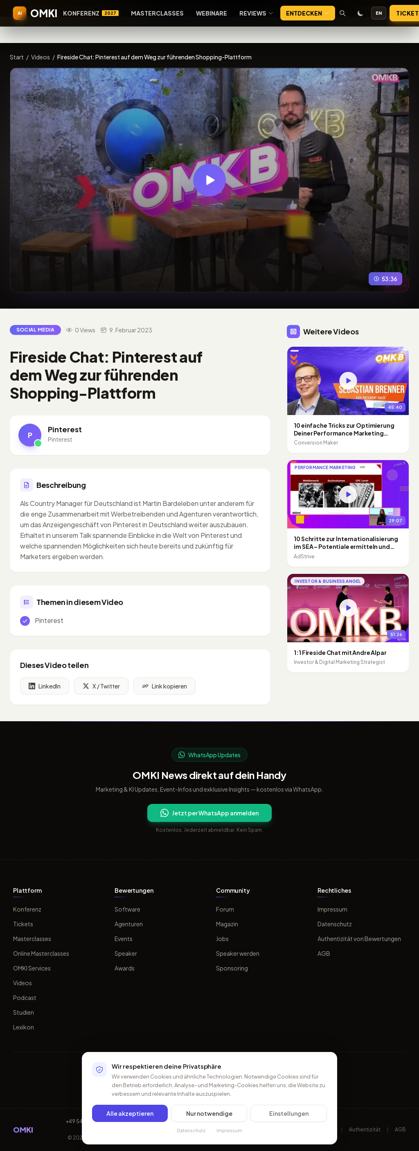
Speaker (126, 953)
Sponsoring (232, 968)
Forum (225, 909)
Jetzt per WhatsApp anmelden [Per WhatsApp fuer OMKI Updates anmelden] (209, 813)
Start (17, 57)
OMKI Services (32, 968)
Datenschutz (335, 924)
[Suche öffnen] (342, 13)
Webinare (211, 13)
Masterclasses (157, 13)
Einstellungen (289, 1113)
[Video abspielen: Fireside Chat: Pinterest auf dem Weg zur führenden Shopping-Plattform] (209, 180)
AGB (324, 953)
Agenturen (129, 924)
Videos (40, 57)
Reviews (256, 13)
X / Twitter (101, 690)
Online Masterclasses (41, 953)
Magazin (227, 924)
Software (127, 909)
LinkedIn (45, 690)
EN (379, 13)
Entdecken (307, 13)
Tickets (23, 924)
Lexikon (23, 1027)
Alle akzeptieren (129, 1113)
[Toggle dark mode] (360, 13)
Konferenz (91, 13)
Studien (23, 1012)
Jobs (222, 938)
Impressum (332, 909)
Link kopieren (164, 690)
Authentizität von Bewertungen (359, 938)
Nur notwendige (209, 1113)
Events (124, 938)
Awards (125, 968)
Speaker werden (237, 953)
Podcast (24, 997)
